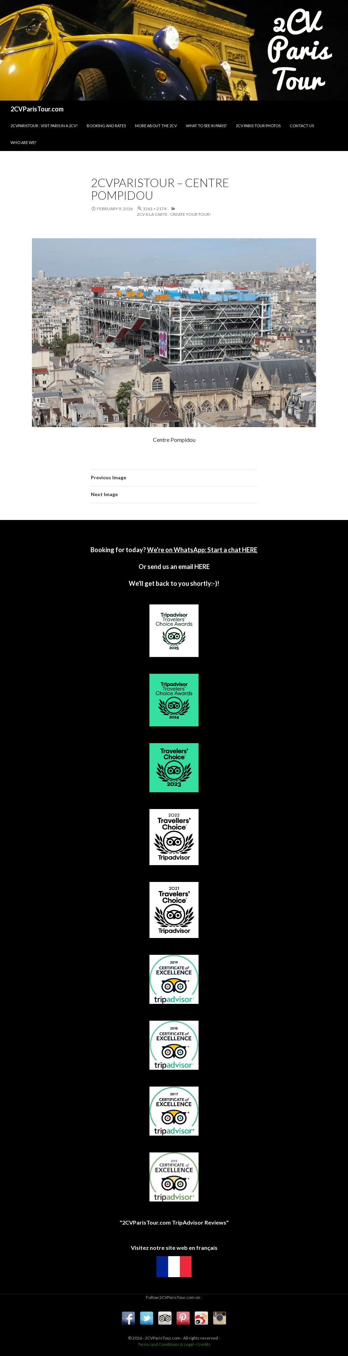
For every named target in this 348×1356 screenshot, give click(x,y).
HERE (201, 566)
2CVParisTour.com (37, 109)
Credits (203, 1344)
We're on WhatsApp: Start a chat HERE (202, 550)
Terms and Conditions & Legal (166, 1344)
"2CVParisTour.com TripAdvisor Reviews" (174, 1222)
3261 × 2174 (154, 208)
